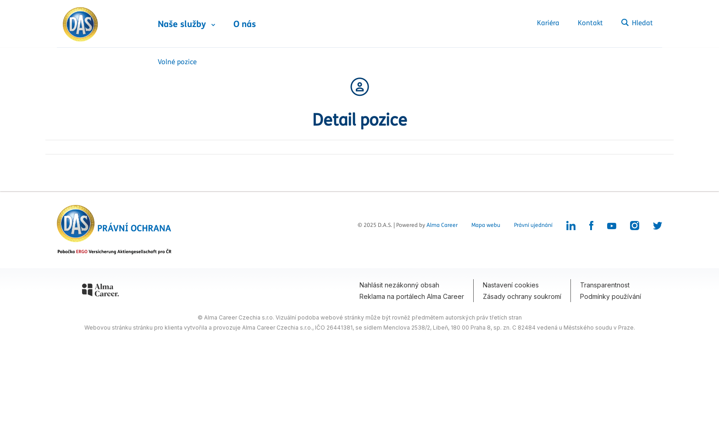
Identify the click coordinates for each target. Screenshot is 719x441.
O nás (244, 24)
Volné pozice (177, 62)
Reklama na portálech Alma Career (412, 296)
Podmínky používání (610, 296)
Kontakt (590, 23)
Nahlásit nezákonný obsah (399, 285)
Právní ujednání (533, 225)
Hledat (637, 23)
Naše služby (182, 24)
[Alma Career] (100, 291)
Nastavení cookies (511, 285)
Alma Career (442, 225)
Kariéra (548, 23)
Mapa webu (485, 225)
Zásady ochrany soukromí (522, 296)
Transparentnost (605, 285)
